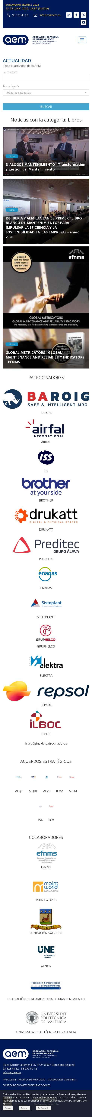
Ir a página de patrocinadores (46, 743)
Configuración (43, 1108)
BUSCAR (46, 107)
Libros (11, 156)
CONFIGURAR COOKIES (38, 1085)
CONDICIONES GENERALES (62, 1079)
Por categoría (11, 86)
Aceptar (8, 1108)
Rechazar (24, 1108)
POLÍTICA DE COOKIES (14, 1085)
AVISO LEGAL (9, 1079)
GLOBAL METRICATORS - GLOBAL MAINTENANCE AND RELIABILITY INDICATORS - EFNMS (45, 357)
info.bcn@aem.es (47, 15)
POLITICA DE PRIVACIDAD (32, 1079)
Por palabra (10, 72)
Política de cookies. (16, 1104)
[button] (46, 92)
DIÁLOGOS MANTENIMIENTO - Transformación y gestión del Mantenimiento (45, 166)
